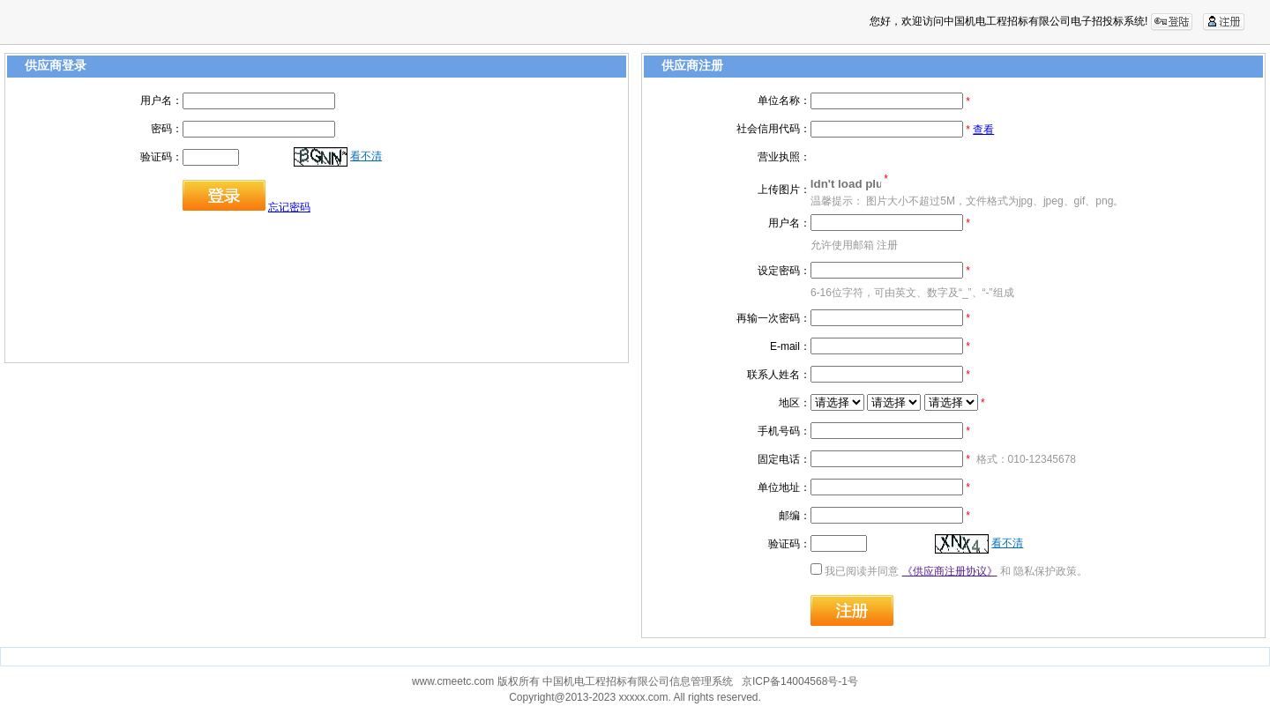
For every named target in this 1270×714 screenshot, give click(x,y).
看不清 (366, 156)
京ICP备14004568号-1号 (800, 681)
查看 (983, 129)
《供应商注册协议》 (949, 571)
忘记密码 (289, 207)
